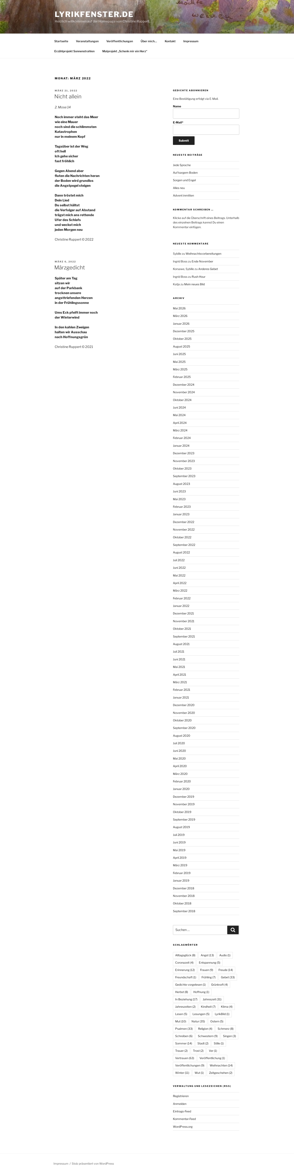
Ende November (202, 261)
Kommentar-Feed (184, 1119)
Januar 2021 (181, 697)
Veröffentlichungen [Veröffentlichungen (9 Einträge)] (189, 1065)
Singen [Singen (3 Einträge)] (229, 1036)
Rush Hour (198, 276)
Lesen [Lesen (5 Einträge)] (181, 1014)
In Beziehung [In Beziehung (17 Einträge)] (186, 999)
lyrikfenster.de (94, 14)
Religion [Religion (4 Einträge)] (205, 1028)
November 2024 (184, 392)
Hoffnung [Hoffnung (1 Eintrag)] (201, 992)
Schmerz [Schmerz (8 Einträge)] (226, 1028)
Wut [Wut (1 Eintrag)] (199, 1072)
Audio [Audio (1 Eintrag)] (225, 955)
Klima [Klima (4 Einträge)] (227, 1006)
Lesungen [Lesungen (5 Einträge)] (201, 1014)
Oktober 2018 (182, 903)
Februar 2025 (182, 377)
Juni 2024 (179, 407)
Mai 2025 (179, 361)
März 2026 (180, 316)
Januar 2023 (181, 514)
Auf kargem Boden (185, 172)
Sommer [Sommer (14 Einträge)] (183, 1043)
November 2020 (184, 712)
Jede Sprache (182, 165)
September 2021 (184, 636)
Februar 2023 (182, 506)
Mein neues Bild (194, 284)
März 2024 (180, 430)
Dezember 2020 (184, 705)
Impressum (190, 41)
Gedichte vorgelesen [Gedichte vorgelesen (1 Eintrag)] (190, 984)
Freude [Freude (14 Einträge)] (225, 970)
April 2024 (180, 422)
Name (206, 111)
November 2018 (184, 896)
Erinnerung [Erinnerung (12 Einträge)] (185, 970)
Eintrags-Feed (182, 1111)
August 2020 (181, 735)
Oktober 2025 (182, 338)
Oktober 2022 (182, 537)
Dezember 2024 (183, 384)
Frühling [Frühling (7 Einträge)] (209, 977)
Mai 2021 (179, 667)
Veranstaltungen (87, 41)
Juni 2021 (179, 659)
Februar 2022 (181, 598)
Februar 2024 (182, 438)
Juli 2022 (179, 560)
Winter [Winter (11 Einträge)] (182, 1072)
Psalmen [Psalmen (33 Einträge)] (184, 1028)
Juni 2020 (179, 750)
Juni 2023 (179, 491)
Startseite (61, 41)
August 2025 (181, 346)
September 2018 (184, 911)
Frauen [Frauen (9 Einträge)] (206, 970)
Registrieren (181, 1096)
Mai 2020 (179, 758)
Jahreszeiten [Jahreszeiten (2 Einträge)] (185, 1006)
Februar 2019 (181, 873)
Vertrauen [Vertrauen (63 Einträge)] (184, 1058)
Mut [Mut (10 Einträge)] (180, 1021)
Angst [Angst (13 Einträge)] (207, 955)
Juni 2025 (179, 354)
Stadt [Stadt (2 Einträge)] (202, 1043)
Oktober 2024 (182, 400)
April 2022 (179, 583)
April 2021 (179, 674)
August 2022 (181, 552)
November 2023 (184, 461)
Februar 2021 (181, 689)
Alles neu (179, 188)
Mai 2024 (179, 415)
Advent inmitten (183, 195)
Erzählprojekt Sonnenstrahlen (74, 51)
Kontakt (170, 41)
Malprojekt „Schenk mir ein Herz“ (124, 51)
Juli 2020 (179, 743)
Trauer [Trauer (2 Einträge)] (181, 1050)
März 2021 (180, 682)
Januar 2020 (181, 789)
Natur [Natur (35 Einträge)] (198, 1021)
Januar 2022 (181, 606)
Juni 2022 (179, 567)
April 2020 (180, 766)
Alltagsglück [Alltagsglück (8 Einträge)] (185, 955)
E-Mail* (206, 128)
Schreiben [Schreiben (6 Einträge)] (184, 1036)
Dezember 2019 (183, 796)
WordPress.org (183, 1126)
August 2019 (181, 827)
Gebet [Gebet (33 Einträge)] (228, 977)
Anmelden (179, 1103)
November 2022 (184, 529)
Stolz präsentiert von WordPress (93, 1163)
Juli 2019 (179, 834)
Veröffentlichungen (119, 41)
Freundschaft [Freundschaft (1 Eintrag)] (185, 977)
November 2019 (184, 804)
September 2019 (184, 819)
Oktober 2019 (182, 812)
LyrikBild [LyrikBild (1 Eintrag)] (222, 1014)
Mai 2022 (179, 575)
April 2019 (179, 857)
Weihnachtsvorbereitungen (203, 253)
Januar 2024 (181, 445)
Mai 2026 (179, 308)
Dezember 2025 (183, 331)
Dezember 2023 (183, 453)
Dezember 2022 (183, 522)
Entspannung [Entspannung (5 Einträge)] (209, 962)
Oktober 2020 (182, 720)
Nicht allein (67, 96)
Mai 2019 (179, 850)
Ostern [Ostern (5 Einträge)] (216, 1021)
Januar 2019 (181, 880)
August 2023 (181, 483)
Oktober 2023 (182, 468)
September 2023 (184, 476)
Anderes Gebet (208, 269)
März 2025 (180, 369)
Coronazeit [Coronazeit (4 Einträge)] (184, 962)
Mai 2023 (179, 499)
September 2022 (184, 545)
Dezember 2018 (183, 888)
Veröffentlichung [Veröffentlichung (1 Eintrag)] (212, 1058)
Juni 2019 (179, 842)
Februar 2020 (182, 781)
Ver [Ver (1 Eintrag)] (213, 1050)
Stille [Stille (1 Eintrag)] (219, 1043)
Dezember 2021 (183, 613)
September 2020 (184, 728)
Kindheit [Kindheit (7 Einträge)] (208, 1006)
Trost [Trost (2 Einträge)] (198, 1050)
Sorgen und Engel (184, 180)
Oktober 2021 (182, 628)
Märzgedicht (69, 267)
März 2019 (180, 865)
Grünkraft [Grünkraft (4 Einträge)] (219, 984)
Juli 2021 (178, 651)
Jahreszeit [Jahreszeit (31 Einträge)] (212, 999)
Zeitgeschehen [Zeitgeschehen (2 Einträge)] (220, 1072)
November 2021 (183, 621)
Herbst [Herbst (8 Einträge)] (181, 992)
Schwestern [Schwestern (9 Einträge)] (208, 1036)
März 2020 (180, 773)
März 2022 (180, 590)
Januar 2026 (181, 323)
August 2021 (181, 644)
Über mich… (149, 41)
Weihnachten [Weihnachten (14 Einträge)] (221, 1065)
